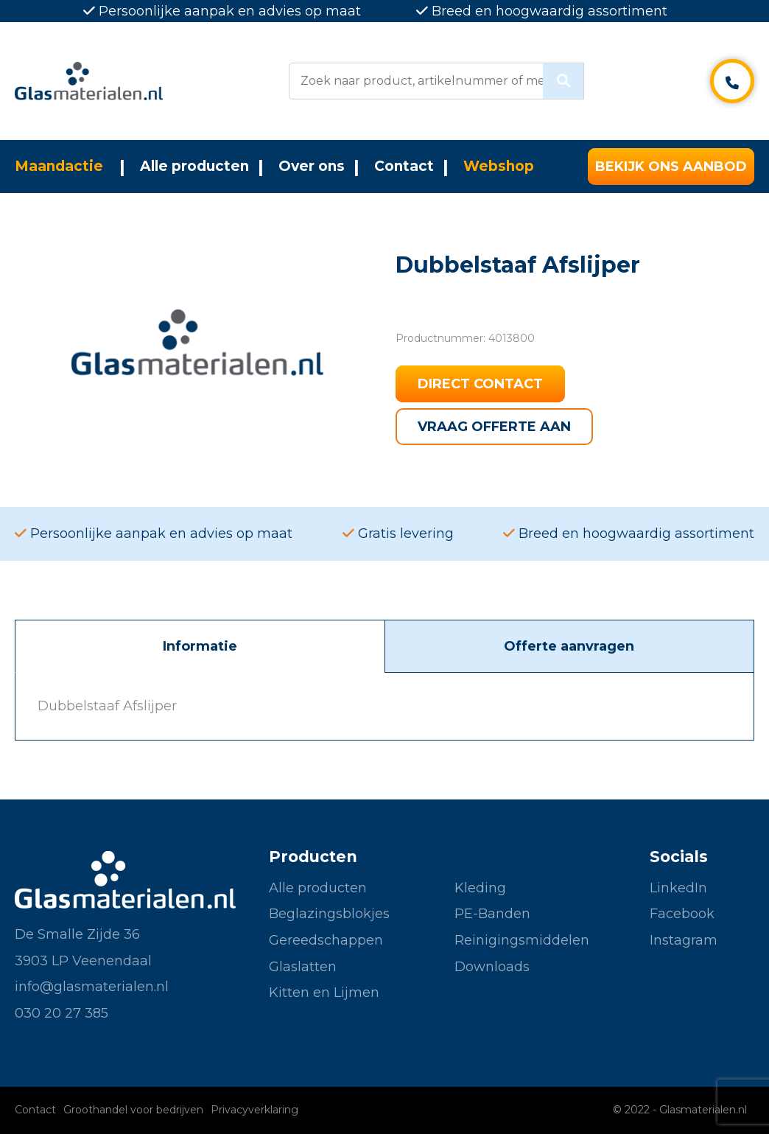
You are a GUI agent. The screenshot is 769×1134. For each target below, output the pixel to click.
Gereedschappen (326, 940)
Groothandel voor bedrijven (133, 1109)
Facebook (682, 914)
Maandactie (59, 166)
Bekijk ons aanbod (671, 166)
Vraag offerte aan (494, 427)
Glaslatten (303, 967)
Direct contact (480, 384)
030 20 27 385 (61, 1013)
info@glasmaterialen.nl (92, 987)
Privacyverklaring (254, 1109)
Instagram (683, 940)
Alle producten (194, 166)
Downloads (492, 967)
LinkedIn (678, 888)
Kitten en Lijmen (324, 992)
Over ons (311, 166)
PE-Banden (492, 914)
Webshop (498, 166)
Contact (404, 166)
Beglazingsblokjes (329, 914)
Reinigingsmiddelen (521, 940)
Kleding (480, 888)
